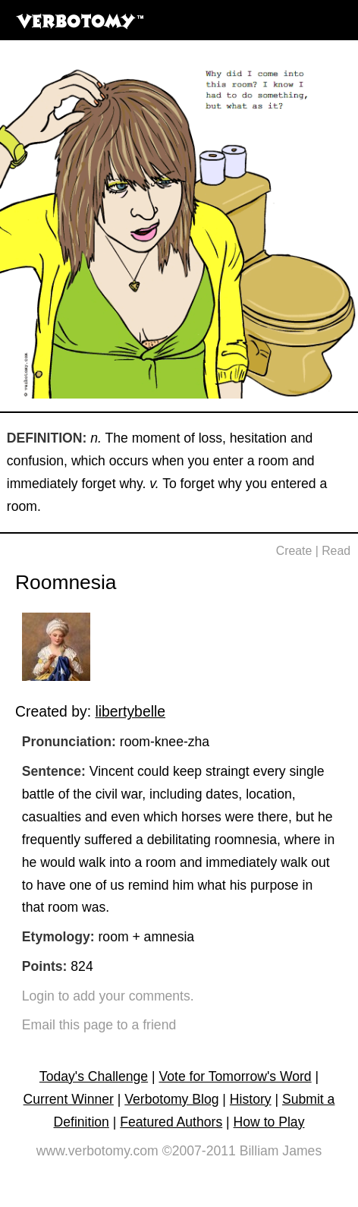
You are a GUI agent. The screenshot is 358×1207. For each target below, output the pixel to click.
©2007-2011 (199, 1150)
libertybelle (130, 711)
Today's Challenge (93, 1076)
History (251, 1099)
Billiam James (281, 1150)
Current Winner (69, 1099)
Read (336, 550)
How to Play (269, 1122)
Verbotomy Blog (171, 1099)
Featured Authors (171, 1122)
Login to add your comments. (108, 996)
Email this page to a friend (99, 1024)
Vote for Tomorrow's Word (235, 1076)
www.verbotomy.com (97, 1150)
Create (294, 550)
